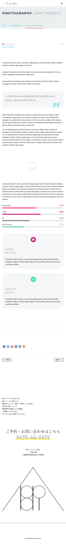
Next (59, 359)
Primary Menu (62, 3)
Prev (6, 359)
